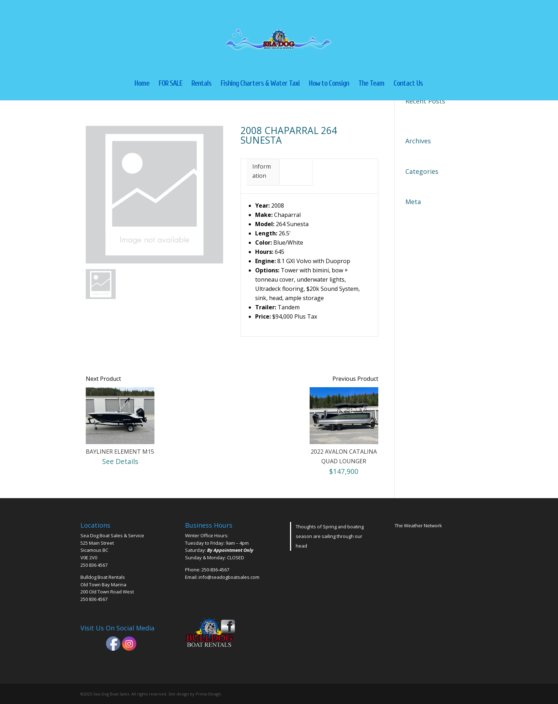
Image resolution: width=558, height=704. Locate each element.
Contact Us (408, 84)
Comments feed (426, 238)
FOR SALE (170, 84)
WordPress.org (425, 250)
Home (142, 84)
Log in (413, 213)
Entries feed (421, 225)
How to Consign (329, 84)
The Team (371, 84)
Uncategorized (424, 183)
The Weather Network (418, 525)
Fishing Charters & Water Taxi (260, 84)
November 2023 (426, 152)
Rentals (201, 84)
